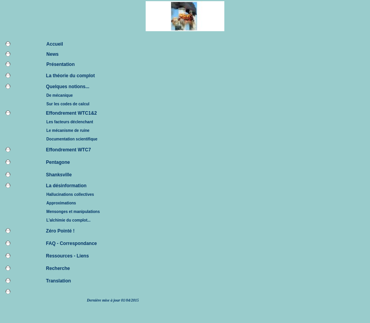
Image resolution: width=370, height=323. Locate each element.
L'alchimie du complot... (68, 220)
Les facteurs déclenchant (69, 122)
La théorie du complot (70, 75)
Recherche (58, 268)
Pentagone (58, 162)
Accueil (54, 44)
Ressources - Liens (67, 256)
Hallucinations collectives (70, 194)
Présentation (60, 64)
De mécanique (59, 95)
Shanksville (59, 174)
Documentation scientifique (71, 139)
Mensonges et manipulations (73, 211)
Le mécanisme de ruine (68, 130)
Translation (58, 281)
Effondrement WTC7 (68, 150)
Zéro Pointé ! (60, 231)
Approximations (61, 203)
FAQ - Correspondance (71, 243)
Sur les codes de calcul (68, 104)
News (52, 54)
